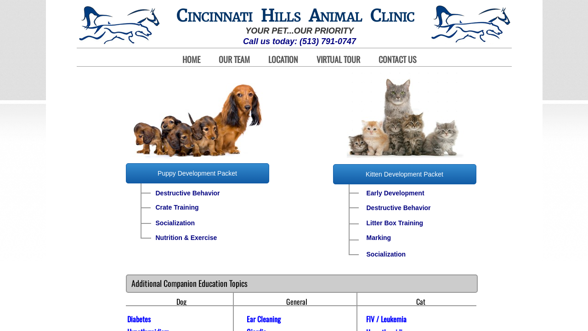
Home (191, 59)
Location (283, 59)
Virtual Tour (338, 59)
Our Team (234, 59)
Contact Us (398, 59)
